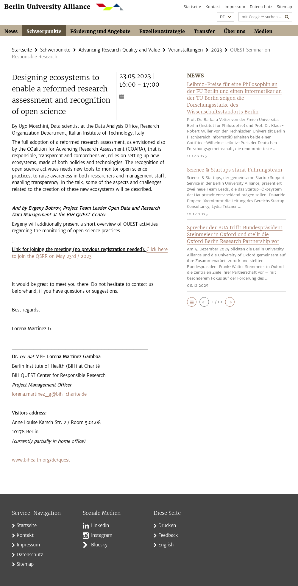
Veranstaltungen (185, 50)
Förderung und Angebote (100, 31)
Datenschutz (261, 6)
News (11, 31)
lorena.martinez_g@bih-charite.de (49, 394)
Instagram (101, 535)
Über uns (234, 31)
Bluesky (99, 545)
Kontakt (212, 6)
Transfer (204, 31)
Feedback (168, 535)
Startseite (192, 6)
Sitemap (284, 6)
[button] (225, 17)
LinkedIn (100, 525)
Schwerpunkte (43, 31)
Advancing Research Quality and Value (119, 50)
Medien (263, 31)
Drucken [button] (167, 525)
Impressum (234, 6)
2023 (216, 50)
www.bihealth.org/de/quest (41, 460)
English (166, 545)
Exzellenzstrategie (162, 31)
